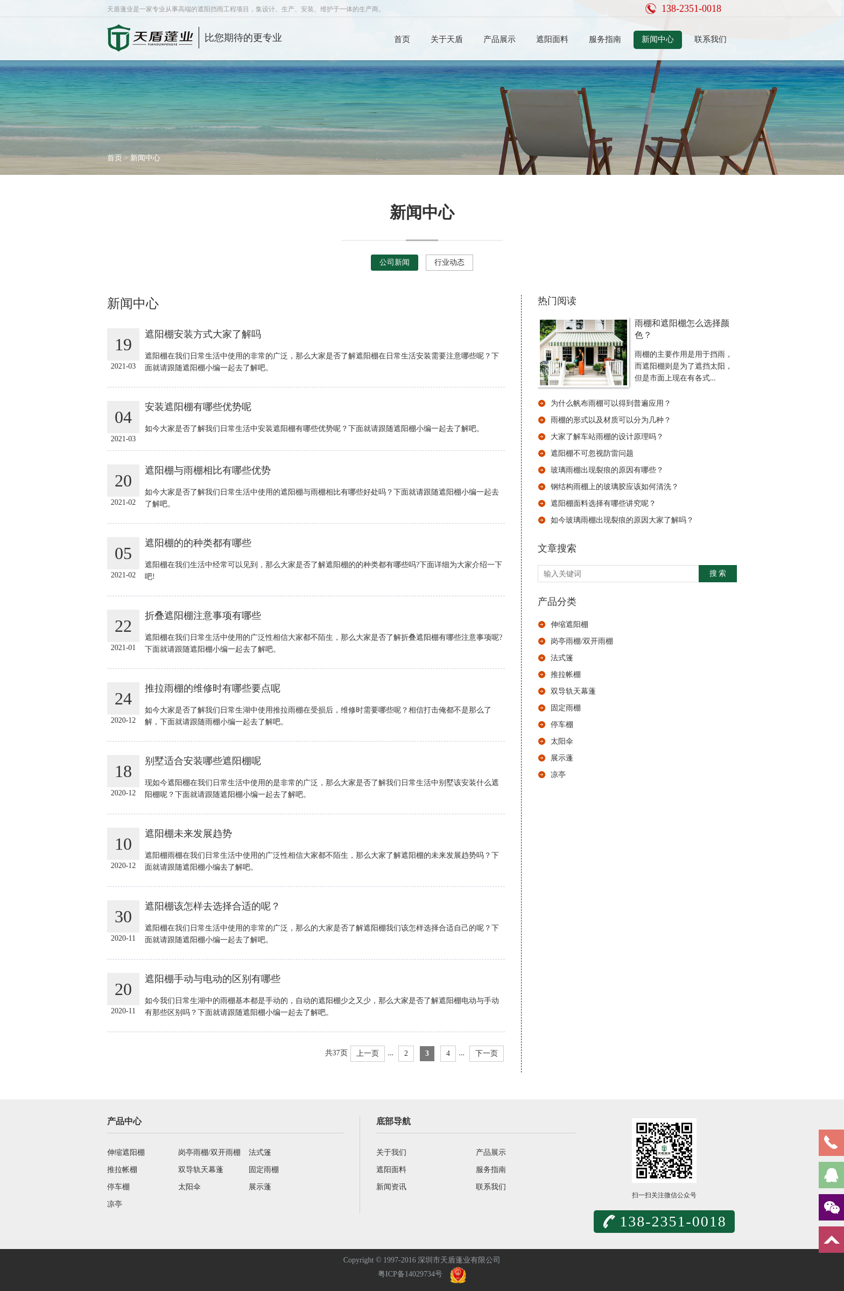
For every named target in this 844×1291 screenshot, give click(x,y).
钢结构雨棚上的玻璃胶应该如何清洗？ (615, 487)
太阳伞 (562, 741)
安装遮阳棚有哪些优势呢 (198, 406)
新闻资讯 (391, 1187)
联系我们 (710, 39)
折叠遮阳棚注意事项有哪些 (203, 615)
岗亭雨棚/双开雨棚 (582, 641)
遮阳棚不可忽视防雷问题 (592, 453)
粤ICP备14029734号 (410, 1274)
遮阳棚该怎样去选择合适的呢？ (212, 906)
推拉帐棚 (566, 675)
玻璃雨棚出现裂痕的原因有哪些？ (607, 470)
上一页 (367, 1053)
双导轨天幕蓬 (573, 691)
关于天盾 (447, 39)
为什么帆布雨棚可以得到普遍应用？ (611, 403)
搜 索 (718, 573)
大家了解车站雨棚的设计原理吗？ (607, 437)
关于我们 (391, 1152)
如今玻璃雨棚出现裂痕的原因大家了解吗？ (622, 520)
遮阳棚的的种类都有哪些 (198, 543)
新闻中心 (658, 39)
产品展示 (499, 39)
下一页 (486, 1053)
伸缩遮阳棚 (569, 624)
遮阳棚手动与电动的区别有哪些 (212, 978)
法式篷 (562, 658)
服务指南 (605, 39)
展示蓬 (562, 758)
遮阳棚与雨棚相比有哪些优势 (208, 470)
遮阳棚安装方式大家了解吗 (203, 334)
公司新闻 (394, 262)
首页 (402, 39)
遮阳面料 (552, 39)
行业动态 (449, 262)
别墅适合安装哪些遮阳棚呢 (203, 761)
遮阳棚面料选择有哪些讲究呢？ (603, 503)
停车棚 (562, 725)
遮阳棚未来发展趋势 (188, 833)
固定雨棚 (566, 708)
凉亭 (558, 775)
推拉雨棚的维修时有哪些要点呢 (212, 688)
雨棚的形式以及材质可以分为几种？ (611, 420)
